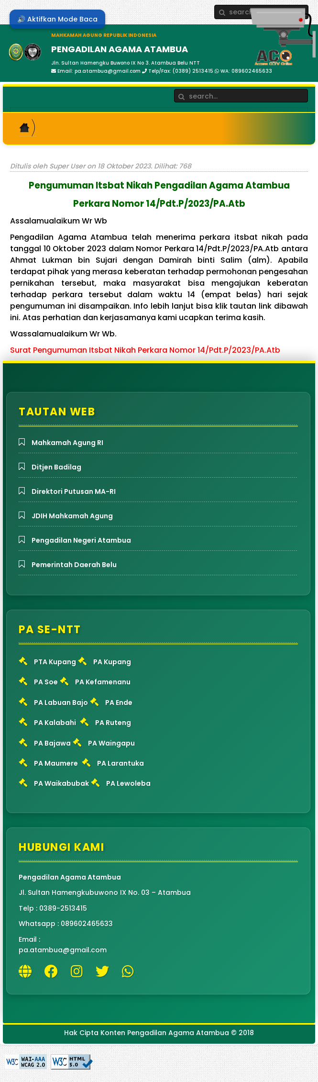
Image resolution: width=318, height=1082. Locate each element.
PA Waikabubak (61, 783)
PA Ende (118, 702)
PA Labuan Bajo (61, 702)
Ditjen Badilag (56, 467)
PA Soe (46, 682)
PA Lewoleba (128, 783)
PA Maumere (56, 763)
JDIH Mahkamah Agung (72, 516)
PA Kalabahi (55, 722)
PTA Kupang (55, 662)
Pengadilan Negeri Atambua (81, 540)
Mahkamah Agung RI (67, 442)
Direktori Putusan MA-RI (74, 491)
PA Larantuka (120, 763)
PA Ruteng (113, 722)
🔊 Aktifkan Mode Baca (57, 19)
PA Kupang (112, 662)
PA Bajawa (52, 743)
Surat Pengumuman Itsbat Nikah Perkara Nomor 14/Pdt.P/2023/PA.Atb (145, 350)
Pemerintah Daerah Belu (74, 564)
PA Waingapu (111, 743)
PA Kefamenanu (103, 682)
